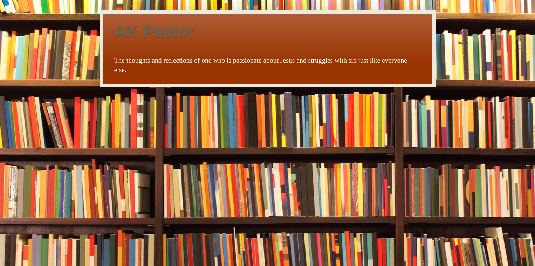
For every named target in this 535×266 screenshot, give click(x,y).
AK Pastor (154, 31)
